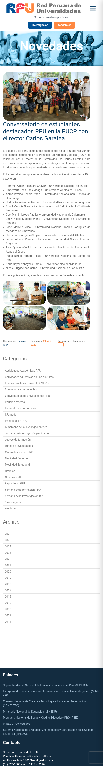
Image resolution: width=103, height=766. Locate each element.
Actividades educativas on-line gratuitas (29, 376)
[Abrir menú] (93, 8)
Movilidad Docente (16, 458)
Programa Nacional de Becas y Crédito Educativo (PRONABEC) (41, 717)
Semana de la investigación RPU (24, 496)
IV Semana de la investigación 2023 (26, 427)
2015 (8, 602)
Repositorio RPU (15, 483)
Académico (64, 25)
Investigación (40, 25)
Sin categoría (13, 502)
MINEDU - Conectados (16, 723)
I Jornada (11, 414)
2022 (8, 559)
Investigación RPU (16, 420)
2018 (8, 584)
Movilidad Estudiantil (18, 464)
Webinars (10, 508)
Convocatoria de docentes (21, 389)
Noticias (10, 470)
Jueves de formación (18, 439)
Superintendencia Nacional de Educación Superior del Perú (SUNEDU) (45, 685)
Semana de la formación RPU (23, 489)
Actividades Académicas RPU (23, 370)
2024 (8, 546)
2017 (8, 590)
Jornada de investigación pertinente (27, 433)
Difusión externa (15, 402)
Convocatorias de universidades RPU (27, 395)
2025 (8, 540)
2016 (8, 596)
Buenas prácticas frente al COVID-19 (27, 383)
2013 (8, 609)
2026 (8, 534)
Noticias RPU (13, 477)
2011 (8, 621)
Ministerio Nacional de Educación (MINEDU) (30, 711)
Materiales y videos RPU (19, 452)
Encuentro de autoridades (20, 408)
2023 (8, 552)
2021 (8, 565)
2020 (8, 571)
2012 (8, 615)
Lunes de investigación (19, 445)
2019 (8, 577)
